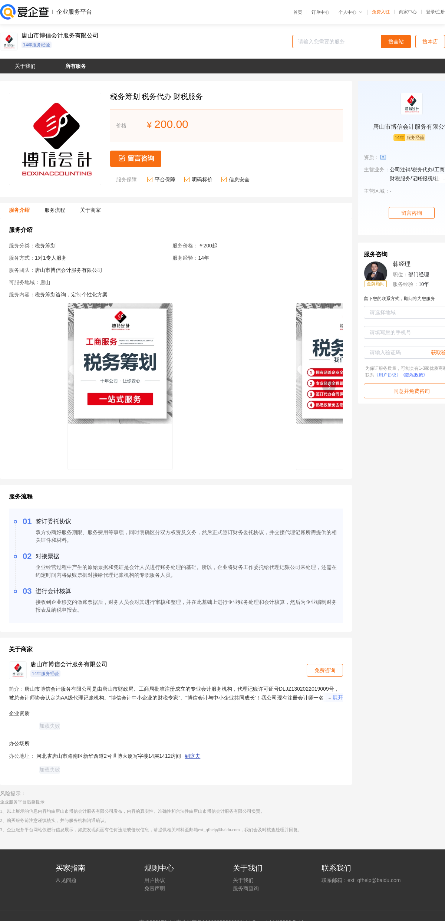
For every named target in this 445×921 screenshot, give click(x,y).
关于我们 (243, 880)
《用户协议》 (387, 375)
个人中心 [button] (351, 12)
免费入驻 (381, 12)
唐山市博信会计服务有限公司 (60, 36)
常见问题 (66, 880)
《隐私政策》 (414, 375)
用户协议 (154, 880)
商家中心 (408, 12)
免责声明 (154, 888)
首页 (297, 12)
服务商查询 (246, 888)
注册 (440, 11)
